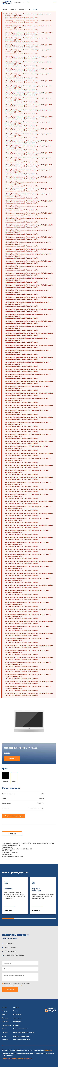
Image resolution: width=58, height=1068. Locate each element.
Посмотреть (36, 911)
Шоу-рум (5, 1011)
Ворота (15, 1011)
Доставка (5, 1019)
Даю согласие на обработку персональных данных (17, 984)
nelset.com (48, 1051)
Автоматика (17, 1019)
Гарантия (5, 1022)
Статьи (4, 1030)
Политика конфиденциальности (12, 986)
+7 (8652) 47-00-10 (28, 3)
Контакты (5, 1040)
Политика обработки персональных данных (17, 1059)
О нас (4, 1037)
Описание (12, 834)
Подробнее (8, 911)
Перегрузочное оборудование (23, 1033)
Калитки (16, 1026)
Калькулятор (6, 1026)
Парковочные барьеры (21, 1037)
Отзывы (4, 1033)
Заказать (12, 758)
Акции (4, 1015)
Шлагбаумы (17, 1022)
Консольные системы (20, 1030)
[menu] (55, 4)
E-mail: (14, 956)
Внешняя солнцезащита (21, 1040)
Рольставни (17, 1015)
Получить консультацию (13, 816)
